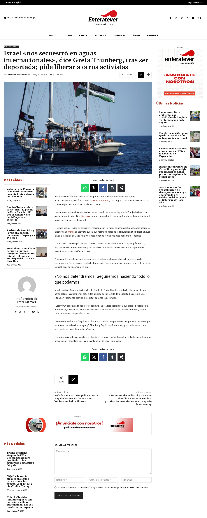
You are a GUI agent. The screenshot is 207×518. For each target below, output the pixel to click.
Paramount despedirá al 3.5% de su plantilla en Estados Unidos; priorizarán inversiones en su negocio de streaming (128, 400)
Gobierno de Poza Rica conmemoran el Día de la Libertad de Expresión (173, 152)
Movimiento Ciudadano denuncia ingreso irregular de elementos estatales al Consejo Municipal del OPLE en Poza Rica (21, 255)
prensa (71, 231)
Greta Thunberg (101, 200)
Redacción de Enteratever (18, 74)
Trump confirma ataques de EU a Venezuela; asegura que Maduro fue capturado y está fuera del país (20, 459)
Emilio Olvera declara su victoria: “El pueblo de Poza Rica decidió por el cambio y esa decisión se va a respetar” (20, 213)
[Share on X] (94, 188)
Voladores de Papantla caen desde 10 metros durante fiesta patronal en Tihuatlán (21, 193)
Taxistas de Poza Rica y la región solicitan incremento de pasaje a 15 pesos (21, 234)
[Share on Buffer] (112, 188)
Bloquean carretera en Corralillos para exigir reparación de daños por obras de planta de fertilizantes (173, 171)
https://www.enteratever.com (26, 306)
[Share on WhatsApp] (85, 188)
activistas (84, 215)
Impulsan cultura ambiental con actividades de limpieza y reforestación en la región (173, 117)
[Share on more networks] (121, 188)
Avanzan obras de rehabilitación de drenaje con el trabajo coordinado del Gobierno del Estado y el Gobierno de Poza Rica (172, 195)
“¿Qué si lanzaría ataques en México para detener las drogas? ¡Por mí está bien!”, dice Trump (19, 481)
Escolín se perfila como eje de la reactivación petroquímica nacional (173, 136)
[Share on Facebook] (103, 188)
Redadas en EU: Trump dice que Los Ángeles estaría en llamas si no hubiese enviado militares (76, 398)
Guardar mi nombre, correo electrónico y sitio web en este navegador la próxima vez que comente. (103, 487)
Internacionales (11, 47)
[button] (199, 18)
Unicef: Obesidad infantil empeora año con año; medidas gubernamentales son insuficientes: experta (20, 502)
